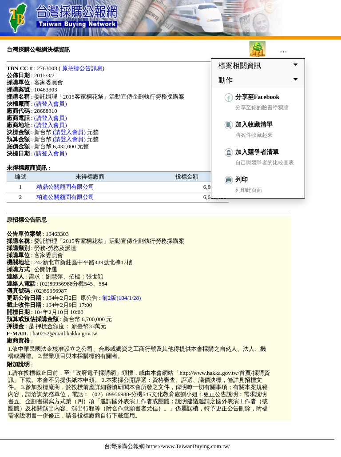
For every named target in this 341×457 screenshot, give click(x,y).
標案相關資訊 (259, 65)
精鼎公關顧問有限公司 (65, 186)
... (283, 49)
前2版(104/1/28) (121, 297)
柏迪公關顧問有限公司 (65, 197)
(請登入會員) (50, 103)
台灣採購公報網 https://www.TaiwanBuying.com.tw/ (167, 446)
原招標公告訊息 (82, 68)
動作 (259, 80)
